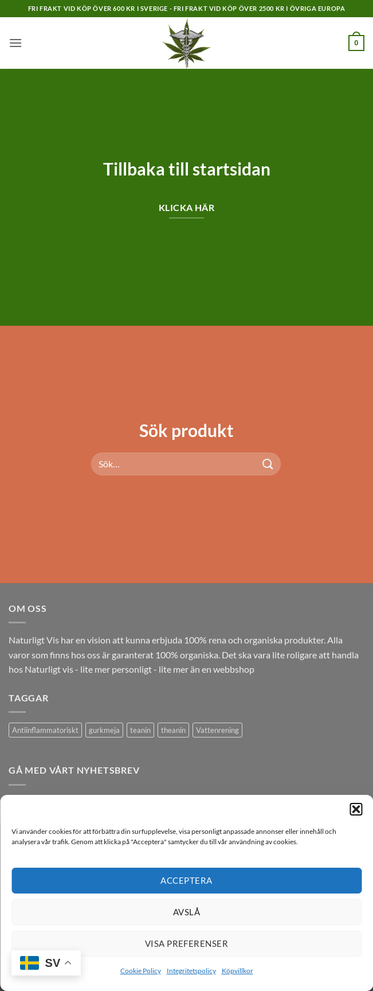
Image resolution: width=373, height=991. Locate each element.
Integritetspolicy (191, 970)
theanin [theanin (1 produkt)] (173, 730)
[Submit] (268, 463)
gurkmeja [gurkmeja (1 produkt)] (104, 730)
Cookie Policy (140, 970)
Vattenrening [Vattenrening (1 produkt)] (217, 730)
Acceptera (186, 880)
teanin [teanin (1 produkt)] (140, 730)
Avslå (186, 912)
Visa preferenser (186, 943)
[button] (356, 809)
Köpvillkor (237, 970)
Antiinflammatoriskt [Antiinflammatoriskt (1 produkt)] (45, 730)
